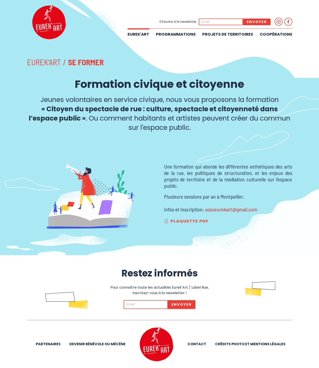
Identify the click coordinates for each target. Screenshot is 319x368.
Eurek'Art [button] (138, 34)
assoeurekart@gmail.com (231, 209)
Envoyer (257, 21)
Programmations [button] (176, 34)
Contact (196, 344)
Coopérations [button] (276, 34)
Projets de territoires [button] (227, 34)
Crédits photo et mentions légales (250, 344)
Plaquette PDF (186, 221)
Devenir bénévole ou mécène (97, 344)
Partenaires (48, 344)
